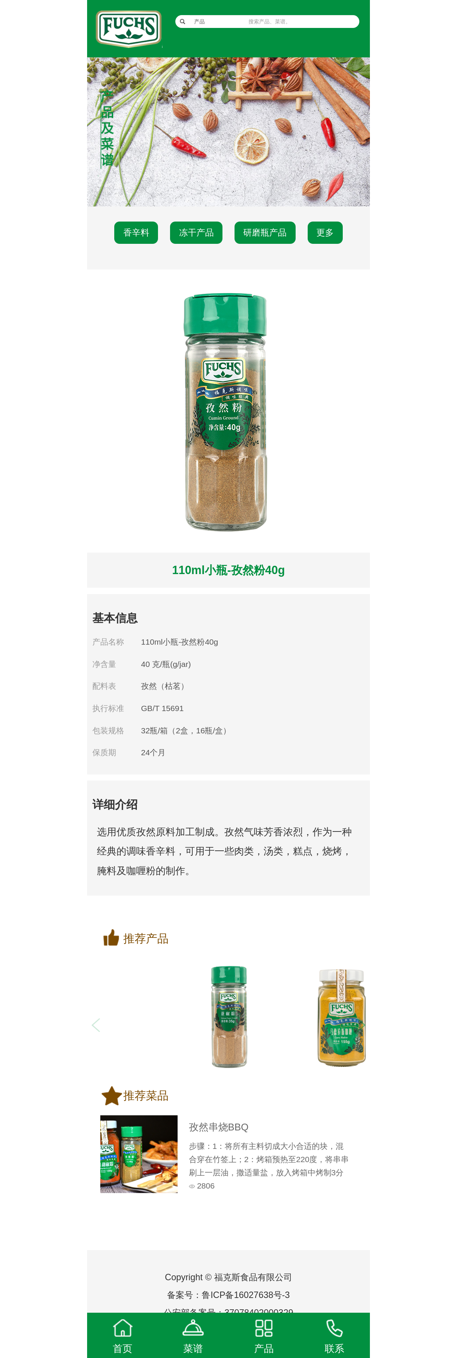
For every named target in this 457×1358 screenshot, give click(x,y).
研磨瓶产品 (265, 232)
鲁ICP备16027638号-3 (246, 1295)
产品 (264, 1348)
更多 (325, 232)
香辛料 (136, 232)
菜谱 (193, 1348)
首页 (122, 1348)
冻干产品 (196, 232)
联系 (334, 1348)
